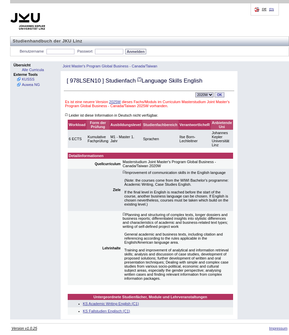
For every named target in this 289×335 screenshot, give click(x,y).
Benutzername (32, 51)
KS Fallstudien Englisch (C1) (106, 311)
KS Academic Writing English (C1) (111, 304)
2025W (115, 102)
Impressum (278, 328)
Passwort (84, 51)
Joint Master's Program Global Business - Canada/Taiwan (110, 66)
